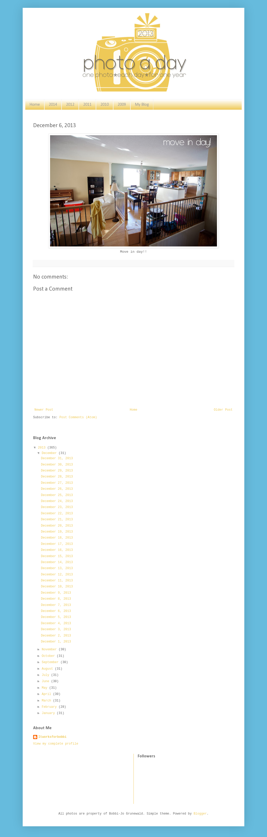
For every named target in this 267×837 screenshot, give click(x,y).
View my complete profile (55, 744)
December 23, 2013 (57, 507)
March (47, 701)
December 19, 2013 (57, 532)
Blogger (200, 814)
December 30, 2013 (57, 465)
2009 (122, 105)
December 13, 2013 (57, 568)
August (48, 669)
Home (34, 105)
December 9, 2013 (56, 593)
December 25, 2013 (57, 495)
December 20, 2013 (57, 526)
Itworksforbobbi (52, 737)
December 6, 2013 (56, 611)
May (45, 688)
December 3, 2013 (56, 629)
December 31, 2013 (57, 458)
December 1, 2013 (56, 642)
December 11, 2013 (57, 580)
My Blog (142, 105)
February (50, 707)
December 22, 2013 (57, 513)
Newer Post (43, 410)
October (49, 656)
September (51, 662)
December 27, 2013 (57, 483)
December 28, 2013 (57, 477)
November (50, 649)
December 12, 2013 (57, 574)
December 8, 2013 (56, 599)
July (46, 675)
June (46, 681)
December (50, 453)
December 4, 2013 (56, 623)
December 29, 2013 (57, 471)
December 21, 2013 (57, 519)
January (49, 713)
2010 (104, 105)
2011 (87, 105)
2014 (53, 105)
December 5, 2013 (56, 617)
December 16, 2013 (57, 550)
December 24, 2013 (57, 501)
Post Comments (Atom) (78, 417)
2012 (70, 105)
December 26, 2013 (57, 489)
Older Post (223, 410)
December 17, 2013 (57, 544)
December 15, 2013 (57, 556)
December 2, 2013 (56, 636)
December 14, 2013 (57, 562)
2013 (42, 448)
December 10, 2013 (57, 586)
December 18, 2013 (57, 538)
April (47, 694)
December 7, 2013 (56, 605)
